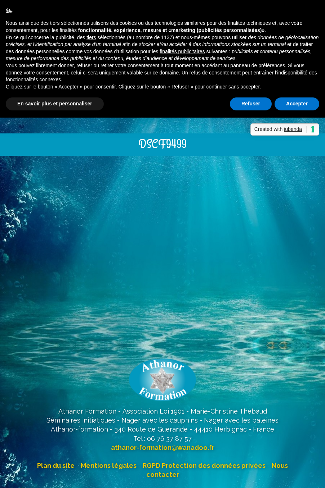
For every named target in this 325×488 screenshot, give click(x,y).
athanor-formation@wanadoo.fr (162, 447)
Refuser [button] (250, 103)
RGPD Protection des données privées (204, 465)
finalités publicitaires (182, 51)
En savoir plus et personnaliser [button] (54, 103)
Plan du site (56, 465)
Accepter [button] (297, 103)
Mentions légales (109, 465)
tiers (91, 37)
